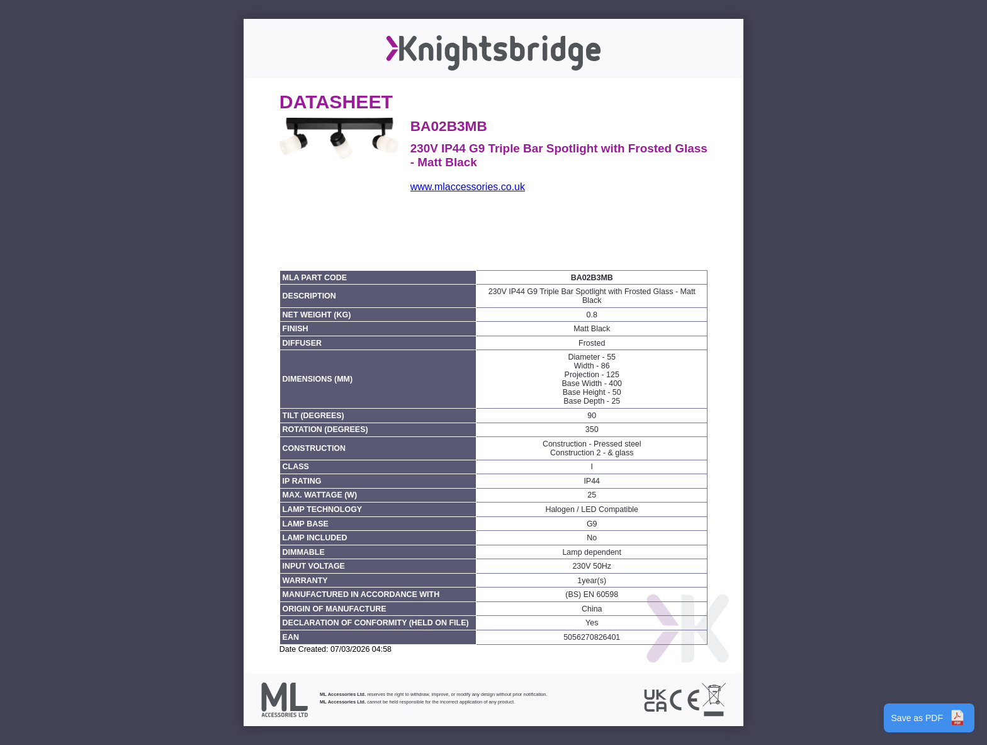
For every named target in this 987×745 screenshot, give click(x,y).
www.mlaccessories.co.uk (467, 186)
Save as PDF (929, 717)
